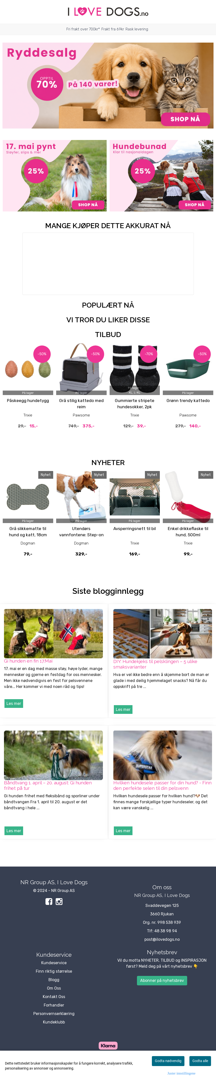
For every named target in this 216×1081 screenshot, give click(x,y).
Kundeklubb (54, 1022)
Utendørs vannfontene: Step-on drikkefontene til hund (81, 535)
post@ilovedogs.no (162, 939)
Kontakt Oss (54, 996)
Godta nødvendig (168, 1061)
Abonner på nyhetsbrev (162, 980)
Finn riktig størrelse (54, 971)
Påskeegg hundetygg (28, 400)
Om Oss (54, 988)
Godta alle (200, 1061)
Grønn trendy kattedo (188, 400)
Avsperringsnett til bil (134, 528)
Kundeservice (54, 962)
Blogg (53, 979)
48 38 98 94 (165, 931)
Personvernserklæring (54, 1013)
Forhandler (54, 1005)
